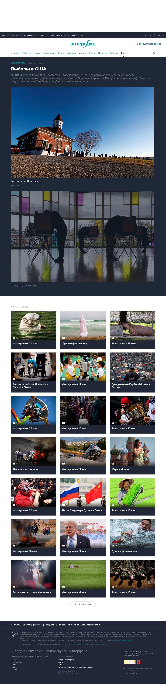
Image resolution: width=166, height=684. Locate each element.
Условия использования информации (138, 668)
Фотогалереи (18, 63)
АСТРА (14, 670)
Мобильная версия (10, 35)
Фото (123, 53)
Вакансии (60, 625)
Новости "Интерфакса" (66, 660)
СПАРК (15, 660)
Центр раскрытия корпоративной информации (75, 667)
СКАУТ (14, 665)
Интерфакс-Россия (58, 35)
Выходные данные (131, 671)
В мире (37, 53)
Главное (15, 53)
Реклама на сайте (76, 625)
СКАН (60, 662)
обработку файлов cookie (122, 641)
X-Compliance (17, 662)
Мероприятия (93, 625)
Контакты (15, 625)
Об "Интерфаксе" (27, 35)
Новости (102, 53)
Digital (92, 53)
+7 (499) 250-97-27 (100, 644)
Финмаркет (72, 35)
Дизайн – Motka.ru (130, 673)
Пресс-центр (48, 625)
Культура (71, 53)
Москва (82, 53)
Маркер (15, 667)
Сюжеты (113, 53)
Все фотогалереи (83, 604)
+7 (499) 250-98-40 (82, 644)
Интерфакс (83, 44)
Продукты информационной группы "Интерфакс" (50, 651)
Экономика (49, 53)
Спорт (61, 53)
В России (26, 53)
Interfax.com (42, 35)
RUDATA (61, 665)
